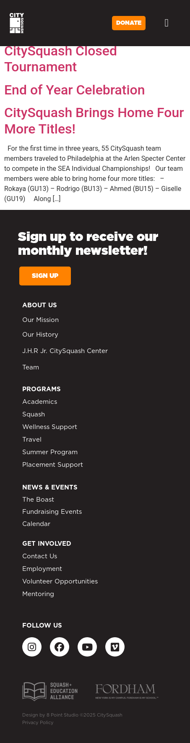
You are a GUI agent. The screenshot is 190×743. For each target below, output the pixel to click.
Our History (40, 335)
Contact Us (39, 556)
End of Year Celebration (74, 90)
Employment (42, 569)
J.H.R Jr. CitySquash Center (65, 351)
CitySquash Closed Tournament (60, 59)
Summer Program (50, 452)
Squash (33, 414)
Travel (32, 440)
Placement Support (52, 465)
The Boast (38, 500)
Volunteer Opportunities (60, 581)
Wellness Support (49, 427)
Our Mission (40, 320)
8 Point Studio (62, 715)
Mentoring (38, 594)
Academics (39, 402)
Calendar (36, 524)
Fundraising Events (52, 512)
